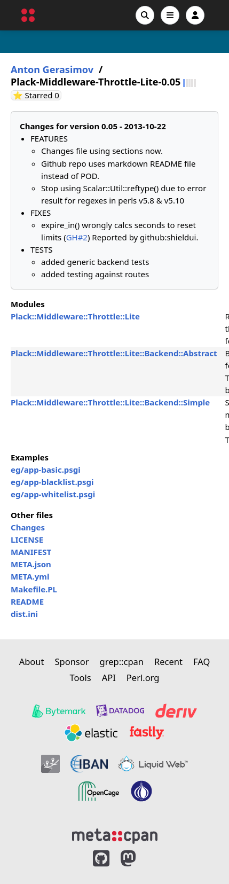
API (109, 677)
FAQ (201, 661)
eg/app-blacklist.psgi (52, 481)
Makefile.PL (34, 589)
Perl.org (143, 677)
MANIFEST (31, 551)
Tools (80, 677)
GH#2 (77, 237)
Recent (168, 661)
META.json (31, 564)
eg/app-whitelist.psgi (53, 494)
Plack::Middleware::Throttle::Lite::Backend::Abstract (114, 353)
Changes (28, 527)
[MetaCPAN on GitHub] (101, 858)
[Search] (144, 15)
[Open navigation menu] (170, 15)
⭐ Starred (37, 95)
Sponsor (71, 661)
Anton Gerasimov (52, 70)
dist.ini (24, 613)
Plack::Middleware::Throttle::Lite (75, 316)
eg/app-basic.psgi (46, 469)
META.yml (30, 576)
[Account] (195, 15)
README (27, 601)
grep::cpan (122, 661)
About (31, 661)
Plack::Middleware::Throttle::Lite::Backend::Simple (110, 402)
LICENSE (27, 539)
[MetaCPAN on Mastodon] (138, 858)
